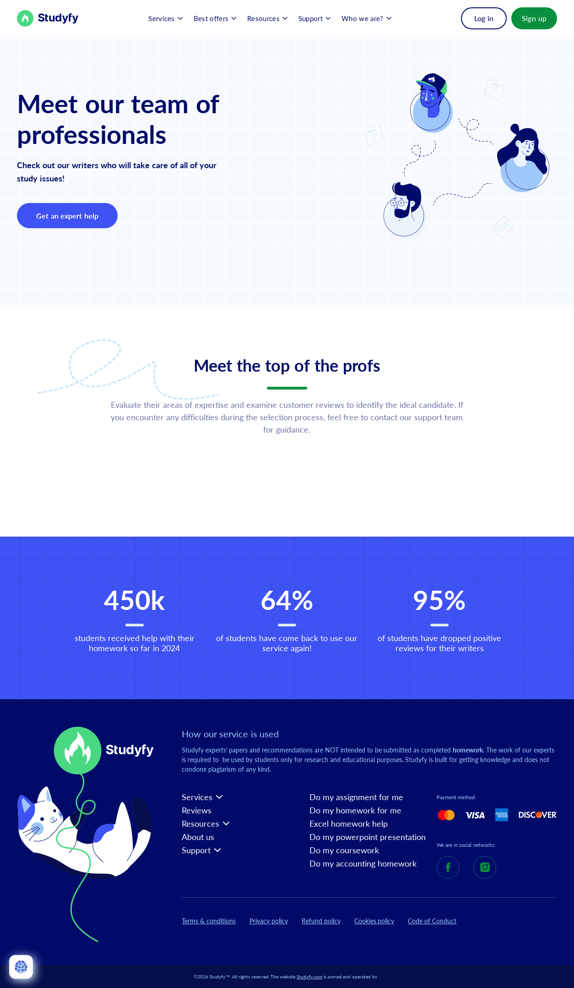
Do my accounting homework (363, 863)
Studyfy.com (309, 976)
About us (198, 837)
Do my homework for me (355, 810)
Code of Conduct (432, 921)
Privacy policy (268, 921)
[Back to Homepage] (48, 18)
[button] (165, 18)
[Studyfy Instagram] (484, 867)
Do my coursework (344, 850)
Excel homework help (348, 824)
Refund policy (321, 921)
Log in (483, 18)
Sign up (534, 18)
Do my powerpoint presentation (367, 837)
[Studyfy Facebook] (448, 867)
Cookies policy (374, 921)
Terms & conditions (209, 921)
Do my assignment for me (356, 797)
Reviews (196, 810)
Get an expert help (67, 215)
